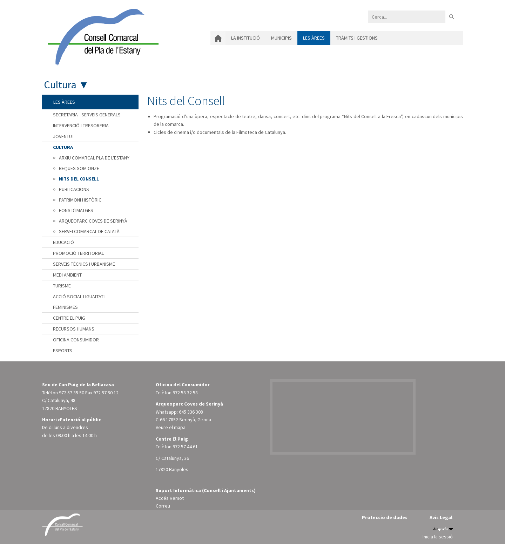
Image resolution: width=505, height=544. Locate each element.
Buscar (451, 17)
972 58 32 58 (185, 392)
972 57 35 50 (71, 392)
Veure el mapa (171, 427)
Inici (217, 38)
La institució (245, 38)
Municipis (281, 38)
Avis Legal (441, 517)
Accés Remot (170, 498)
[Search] (406, 17)
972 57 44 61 (185, 446)
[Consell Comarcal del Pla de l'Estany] (101, 36)
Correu (163, 506)
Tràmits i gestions (357, 38)
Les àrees (314, 38)
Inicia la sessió (438, 536)
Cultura (60, 84)
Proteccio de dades (385, 517)
